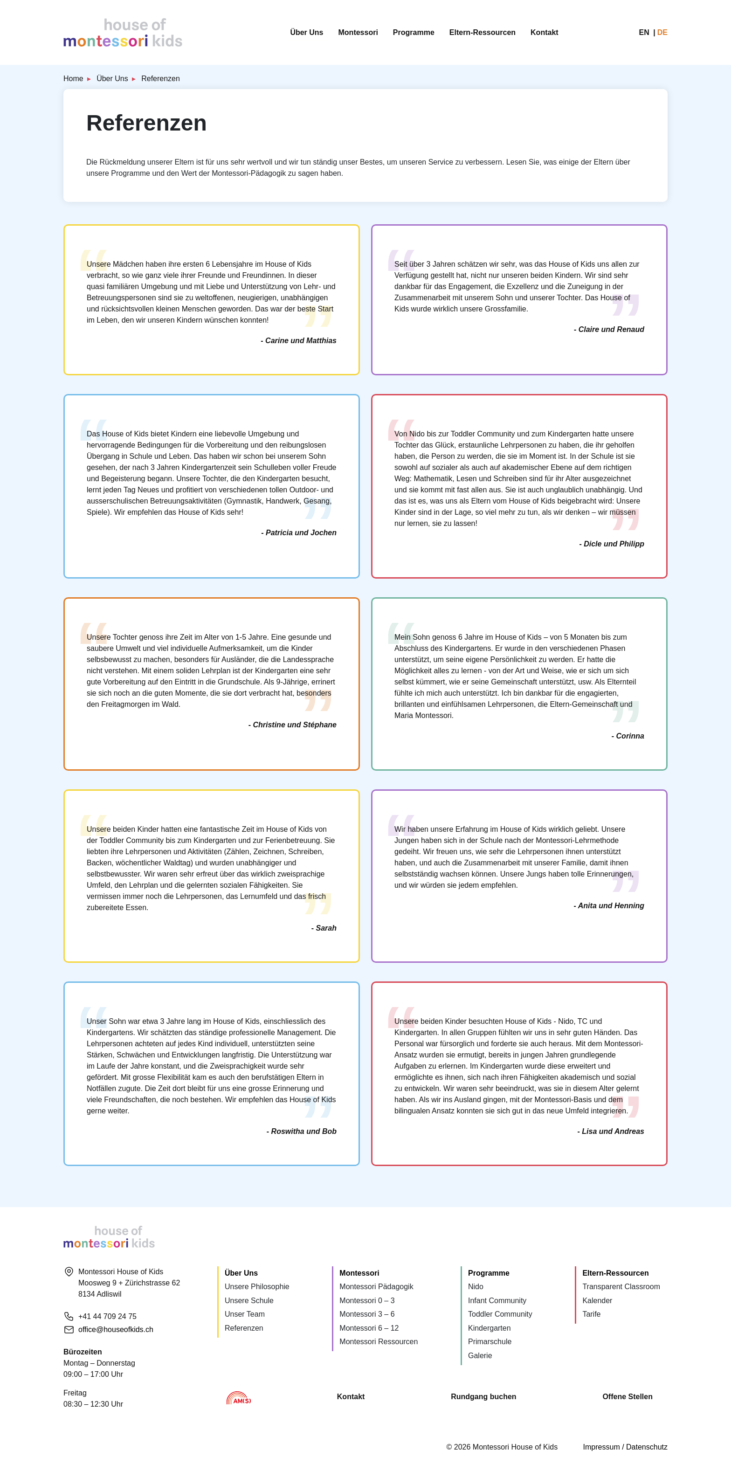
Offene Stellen (627, 1378)
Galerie (480, 1339)
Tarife (591, 1305)
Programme (413, 32)
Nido (475, 1283)
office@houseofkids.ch (115, 1329)
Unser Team (245, 1305)
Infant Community (497, 1294)
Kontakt (545, 32)
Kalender (597, 1294)
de (662, 32)
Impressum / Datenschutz (625, 1429)
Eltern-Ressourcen (482, 32)
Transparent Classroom (621, 1283)
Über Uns (306, 32)
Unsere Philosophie (257, 1283)
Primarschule (489, 1328)
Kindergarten (489, 1316)
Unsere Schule (249, 1294)
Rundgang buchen (483, 1378)
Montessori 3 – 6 (366, 1305)
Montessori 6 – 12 (369, 1316)
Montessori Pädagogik (376, 1283)
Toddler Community (500, 1305)
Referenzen (244, 1316)
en (645, 32)
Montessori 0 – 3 (366, 1294)
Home (73, 79)
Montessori (358, 32)
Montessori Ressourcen (378, 1328)
